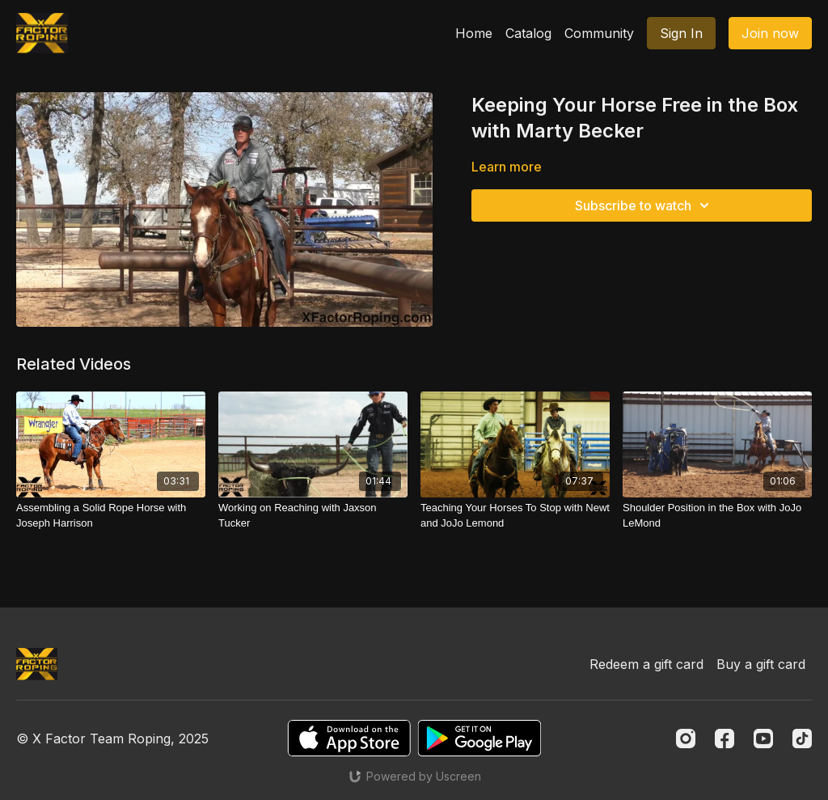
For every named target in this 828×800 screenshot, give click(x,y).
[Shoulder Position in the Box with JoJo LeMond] (717, 515)
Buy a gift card (760, 664)
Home (473, 33)
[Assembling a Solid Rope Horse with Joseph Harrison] (110, 515)
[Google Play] (479, 738)
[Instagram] (685, 738)
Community (599, 33)
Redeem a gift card (646, 664)
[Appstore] (349, 738)
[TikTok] (802, 738)
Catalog (528, 33)
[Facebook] (724, 738)
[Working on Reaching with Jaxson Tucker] (313, 515)
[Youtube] (763, 738)
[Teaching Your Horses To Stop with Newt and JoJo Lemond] (515, 515)
